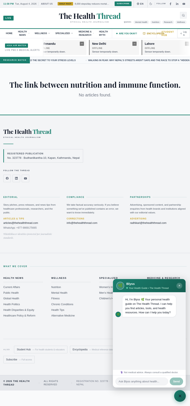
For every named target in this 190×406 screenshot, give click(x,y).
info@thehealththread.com (82, 223)
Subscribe (123, 4)
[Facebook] (170, 4)
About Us (47, 4)
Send (176, 381)
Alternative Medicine (63, 315)
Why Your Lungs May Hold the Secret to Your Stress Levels (46, 60)
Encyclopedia (153, 33)
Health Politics (11, 304)
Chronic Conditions (62, 304)
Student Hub (168, 34)
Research (168, 22)
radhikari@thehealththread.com (148, 223)
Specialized (64, 33)
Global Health (11, 298)
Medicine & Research (86, 33)
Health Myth (103, 33)
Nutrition (155, 22)
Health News (24, 33)
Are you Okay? (126, 33)
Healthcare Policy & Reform (19, 315)
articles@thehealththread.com (20, 223)
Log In (183, 33)
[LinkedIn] (177, 4)
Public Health (11, 292)
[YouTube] (184, 4)
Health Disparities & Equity (18, 310)
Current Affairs (11, 287)
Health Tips (58, 310)
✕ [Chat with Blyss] (180, 396)
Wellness (181, 22)
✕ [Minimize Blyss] (179, 285)
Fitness (55, 298)
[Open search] (183, 15)
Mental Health (141, 22)
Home (9, 33)
